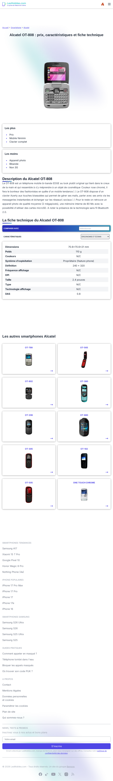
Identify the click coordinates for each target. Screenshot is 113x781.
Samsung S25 (10, 640)
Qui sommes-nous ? (13, 717)
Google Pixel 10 (11, 560)
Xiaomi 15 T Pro (11, 554)
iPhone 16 (7, 608)
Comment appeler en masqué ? (19, 653)
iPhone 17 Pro (9, 591)
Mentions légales (11, 690)
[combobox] (94, 228)
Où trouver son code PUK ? (17, 671)
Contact (6, 684)
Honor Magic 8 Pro (13, 566)
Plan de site (8, 711)
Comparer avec (11, 228)
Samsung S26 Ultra (13, 622)
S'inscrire (56, 746)
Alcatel (26, 27)
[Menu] (109, 4)
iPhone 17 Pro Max (12, 585)
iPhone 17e (8, 603)
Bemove (71, 766)
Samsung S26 (10, 628)
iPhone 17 (7, 597)
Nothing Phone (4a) (13, 571)
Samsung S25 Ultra (13, 634)
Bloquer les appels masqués (17, 665)
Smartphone (16, 27)
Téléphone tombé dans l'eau (18, 659)
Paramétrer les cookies (15, 705)
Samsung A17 (9, 548)
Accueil (5, 27)
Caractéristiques (12, 237)
